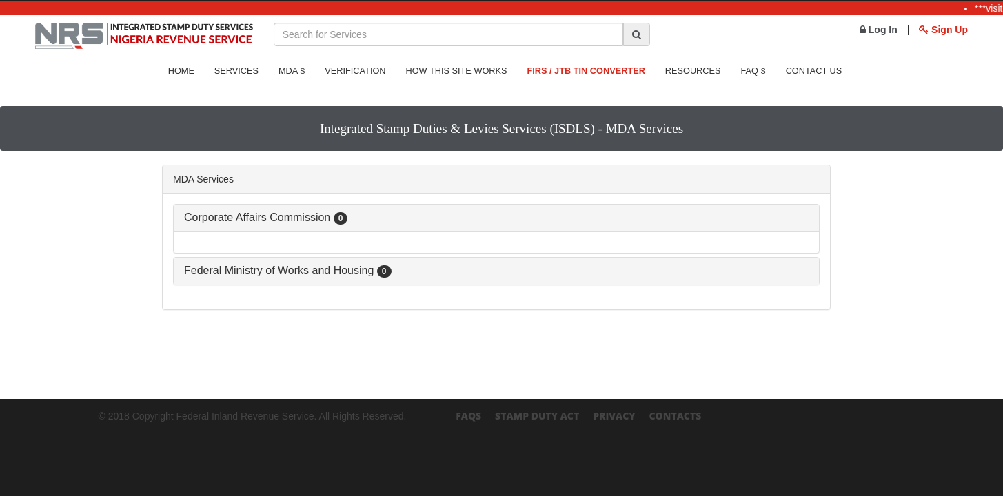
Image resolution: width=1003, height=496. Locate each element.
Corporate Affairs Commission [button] (265, 217)
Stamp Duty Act (537, 415)
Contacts (675, 415)
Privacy (614, 415)
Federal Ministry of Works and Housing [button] (288, 270)
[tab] (496, 218)
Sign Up (943, 29)
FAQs (468, 415)
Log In (879, 29)
